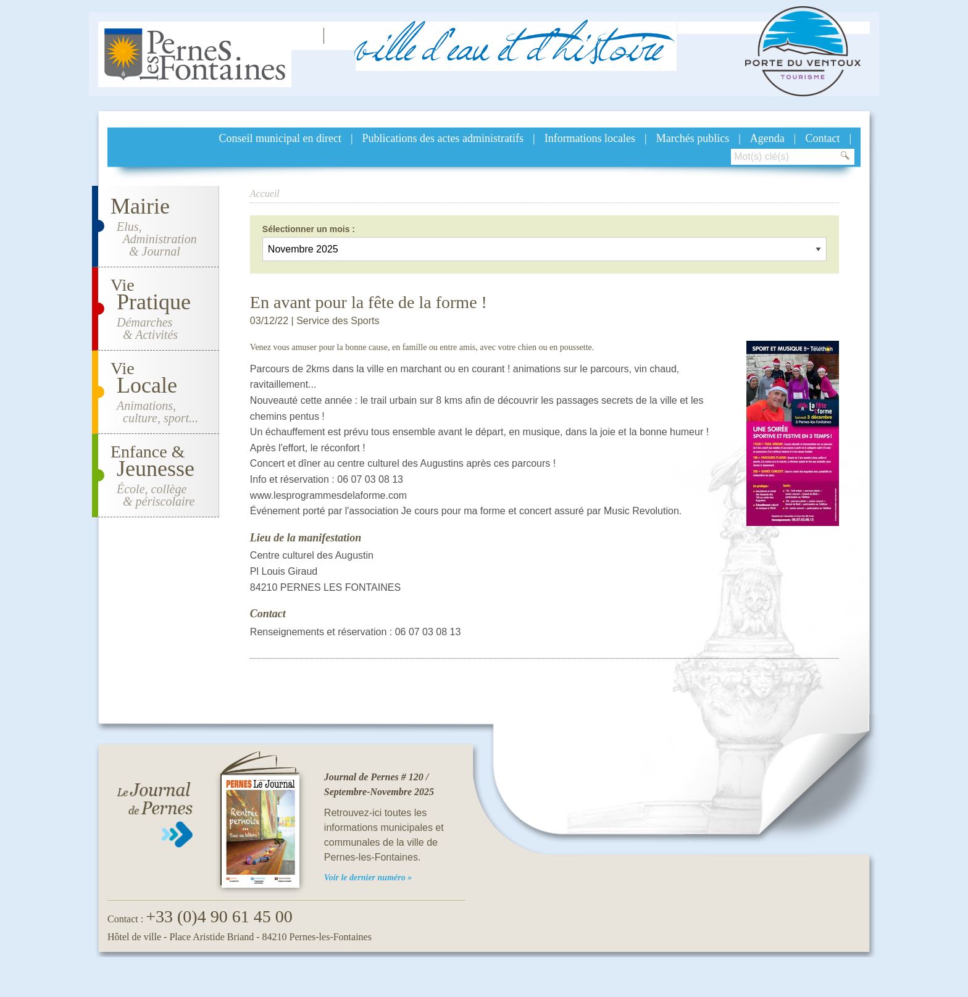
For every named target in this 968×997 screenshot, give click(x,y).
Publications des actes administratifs (443, 138)
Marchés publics (692, 138)
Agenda (767, 138)
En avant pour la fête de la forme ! (368, 302)
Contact (822, 138)
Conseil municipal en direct (280, 138)
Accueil (265, 193)
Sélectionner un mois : (308, 229)
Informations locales (589, 138)
